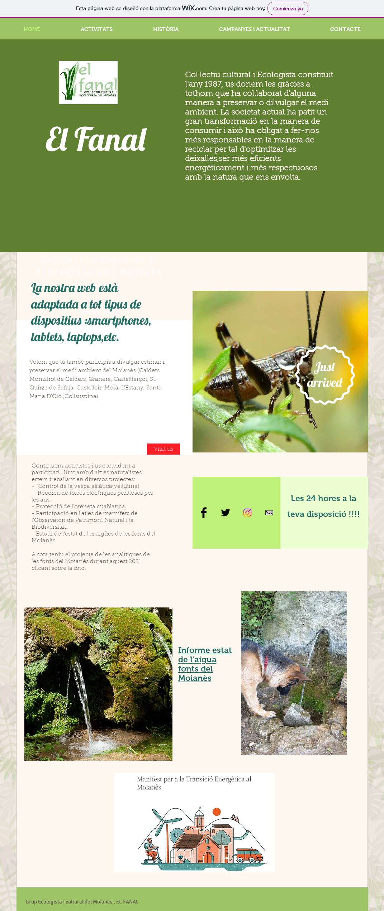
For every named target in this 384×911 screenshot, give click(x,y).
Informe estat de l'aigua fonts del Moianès (205, 664)
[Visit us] (163, 449)
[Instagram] (247, 512)
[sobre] (269, 512)
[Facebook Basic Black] (203, 512)
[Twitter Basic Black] (225, 512)
